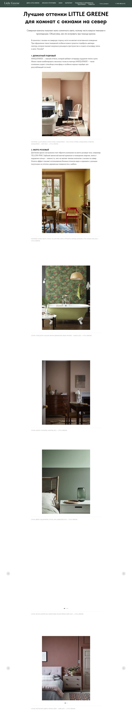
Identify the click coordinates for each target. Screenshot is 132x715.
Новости (91, 4)
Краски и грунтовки (49, 3)
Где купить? (82, 4)
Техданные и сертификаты (84, 3)
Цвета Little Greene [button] (32, 3)
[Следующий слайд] (124, 573)
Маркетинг (68, 3)
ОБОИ (60, 3)
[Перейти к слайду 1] (64, 608)
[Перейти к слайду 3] (67, 608)
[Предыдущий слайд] (8, 573)
